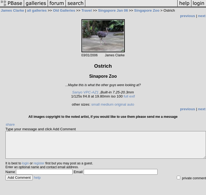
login (25, 163)
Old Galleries (64, 10)
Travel (86, 10)
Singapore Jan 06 (113, 10)
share (10, 124)
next (201, 16)
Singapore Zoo (146, 10)
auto (130, 104)
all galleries (37, 10)
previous (187, 16)
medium (107, 104)
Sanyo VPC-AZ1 (85, 92)
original (120, 104)
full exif (129, 96)
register (39, 163)
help (37, 178)
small (95, 104)
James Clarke (12, 10)
